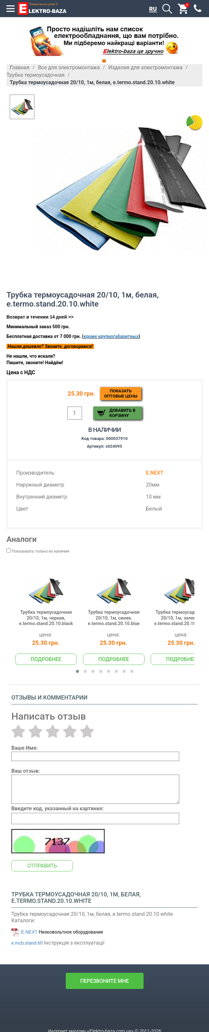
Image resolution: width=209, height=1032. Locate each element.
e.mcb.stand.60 (27, 943)
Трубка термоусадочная (35, 75)
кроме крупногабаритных (111, 336)
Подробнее (46, 659)
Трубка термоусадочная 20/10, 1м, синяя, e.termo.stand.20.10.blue (114, 618)
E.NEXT (29, 932)
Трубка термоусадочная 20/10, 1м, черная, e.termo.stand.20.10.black (46, 618)
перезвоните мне (104, 981)
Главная (19, 67)
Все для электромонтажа (69, 67)
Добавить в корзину (122, 413)
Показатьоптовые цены (120, 393)
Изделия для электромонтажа (146, 67)
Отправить (42, 866)
